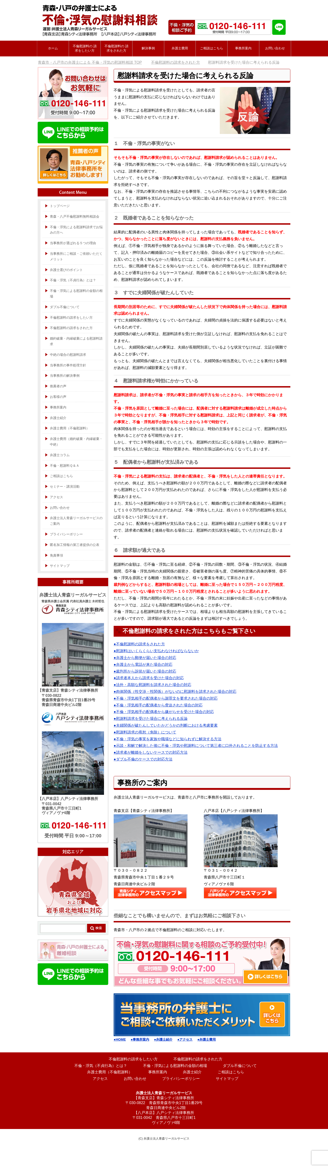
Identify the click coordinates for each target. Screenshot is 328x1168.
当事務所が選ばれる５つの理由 (73, 243)
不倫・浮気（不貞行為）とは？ (73, 280)
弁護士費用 (180, 48)
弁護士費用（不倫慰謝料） (69, 428)
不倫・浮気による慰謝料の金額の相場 (76, 293)
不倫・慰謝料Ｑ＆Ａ (64, 465)
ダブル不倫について (65, 307)
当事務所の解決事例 (65, 375)
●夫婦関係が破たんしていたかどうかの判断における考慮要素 (166, 725)
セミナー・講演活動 (65, 486)
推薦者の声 (58, 386)
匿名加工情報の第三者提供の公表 (74, 545)
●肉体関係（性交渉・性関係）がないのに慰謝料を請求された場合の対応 (175, 692)
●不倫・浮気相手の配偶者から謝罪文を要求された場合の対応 (166, 698)
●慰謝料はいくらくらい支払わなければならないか (156, 651)
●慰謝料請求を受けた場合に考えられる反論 (151, 719)
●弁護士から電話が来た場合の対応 (143, 664)
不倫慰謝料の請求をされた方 (71, 328)
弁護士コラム (60, 455)
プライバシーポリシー (66, 534)
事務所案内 (243, 48)
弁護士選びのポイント (66, 270)
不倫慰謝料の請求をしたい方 (71, 317)
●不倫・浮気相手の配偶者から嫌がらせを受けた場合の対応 (164, 712)
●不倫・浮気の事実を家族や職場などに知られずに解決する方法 (167, 739)
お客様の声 (58, 397)
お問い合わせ (275, 48)
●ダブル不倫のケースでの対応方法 (143, 759)
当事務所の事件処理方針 (68, 365)
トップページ (60, 206)
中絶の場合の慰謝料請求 (68, 355)
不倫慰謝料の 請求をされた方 (116, 48)
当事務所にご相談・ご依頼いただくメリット (76, 256)
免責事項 (56, 555)
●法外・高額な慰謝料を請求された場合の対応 (152, 685)
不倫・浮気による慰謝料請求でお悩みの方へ (76, 230)
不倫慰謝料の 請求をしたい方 (85, 48)
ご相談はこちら (211, 48)
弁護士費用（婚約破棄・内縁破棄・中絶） (76, 441)
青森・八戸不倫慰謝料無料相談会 (74, 216)
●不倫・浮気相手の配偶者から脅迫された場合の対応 (158, 705)
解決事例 (148, 48)
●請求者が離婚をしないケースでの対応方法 (151, 752)
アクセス (56, 497)
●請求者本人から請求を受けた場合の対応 (149, 678)
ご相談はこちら (61, 476)
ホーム (53, 48)
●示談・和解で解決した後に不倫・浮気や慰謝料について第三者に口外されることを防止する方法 (196, 746)
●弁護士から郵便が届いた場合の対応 (145, 658)
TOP (90, 62)
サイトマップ (60, 566)
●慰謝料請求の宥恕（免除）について (145, 732)
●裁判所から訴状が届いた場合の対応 (145, 671)
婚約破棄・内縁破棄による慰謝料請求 (76, 341)
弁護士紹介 (58, 418)
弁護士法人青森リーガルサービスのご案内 (76, 520)
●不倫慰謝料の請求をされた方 (139, 644)
